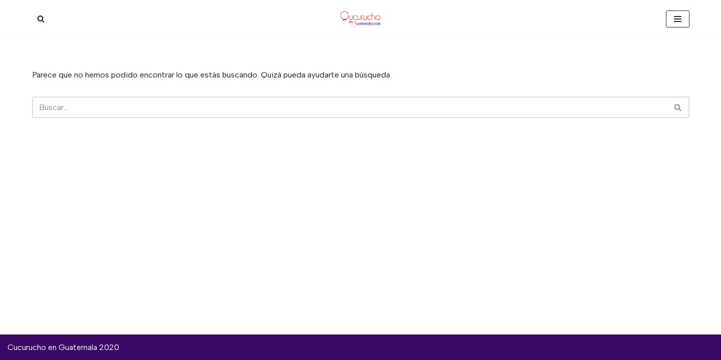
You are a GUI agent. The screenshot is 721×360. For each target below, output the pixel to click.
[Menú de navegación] (677, 19)
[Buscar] (41, 18)
